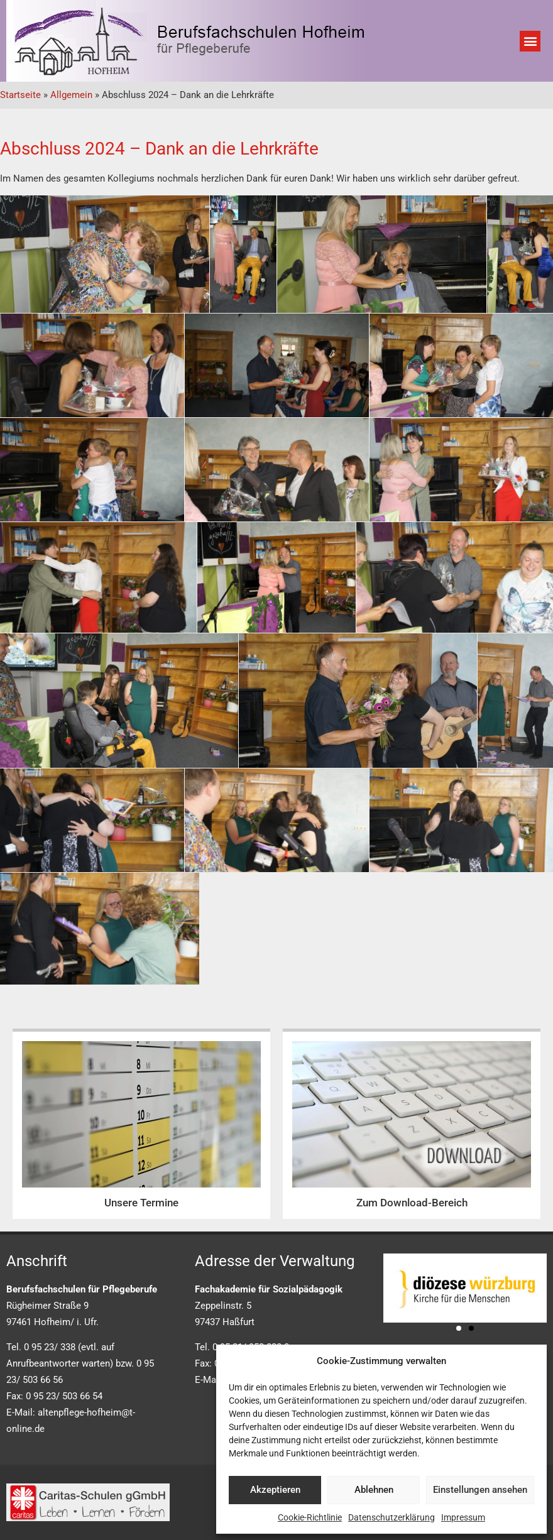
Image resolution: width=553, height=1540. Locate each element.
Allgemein (71, 95)
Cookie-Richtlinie (310, 1517)
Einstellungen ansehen (480, 1489)
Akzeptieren (275, 1489)
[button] (530, 41)
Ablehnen (373, 1489)
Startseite (20, 95)
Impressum (463, 1517)
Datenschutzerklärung (391, 1517)
